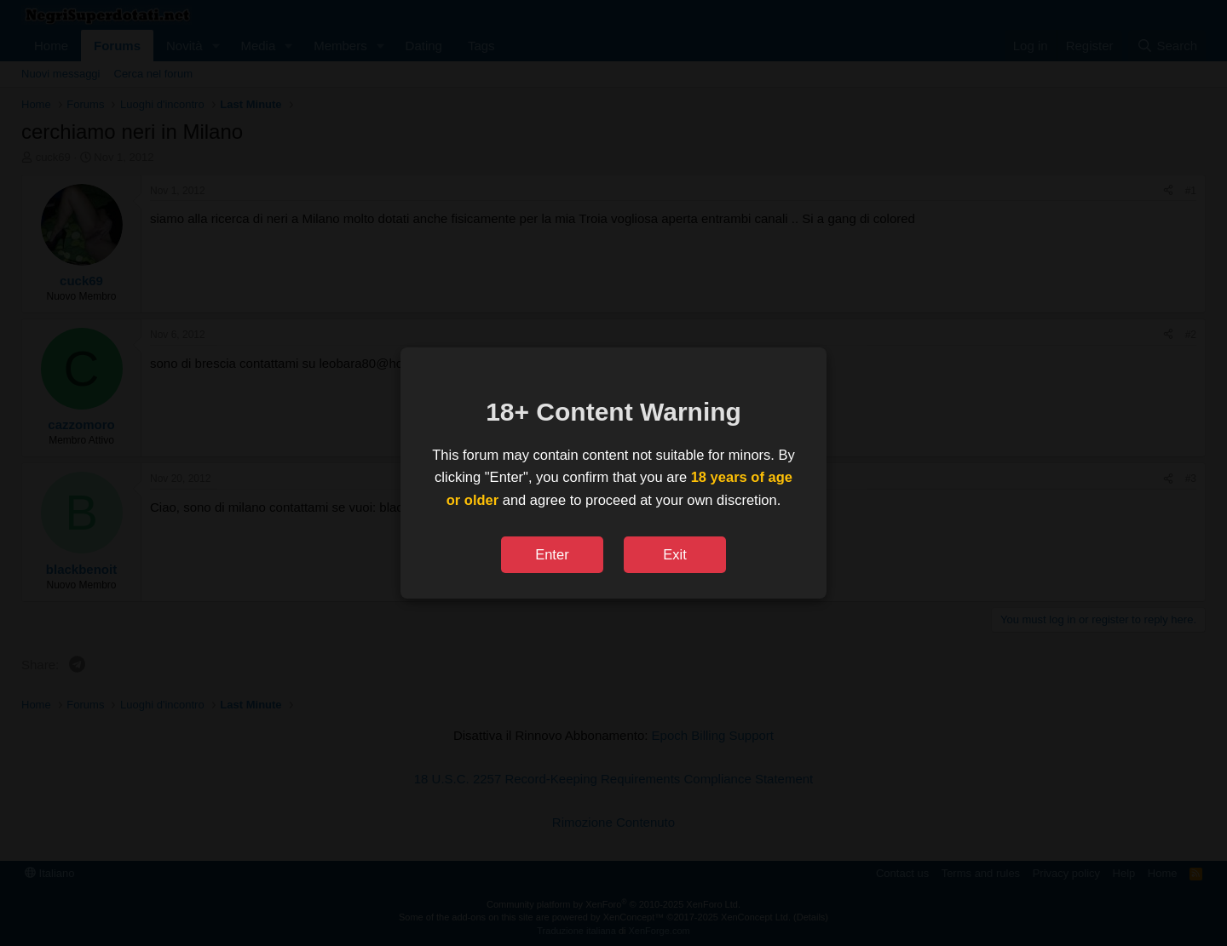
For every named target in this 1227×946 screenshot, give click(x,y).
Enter (551, 554)
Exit (675, 554)
